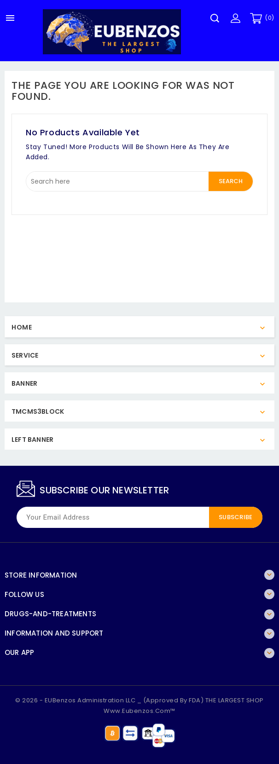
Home (22, 327)
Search (231, 181)
